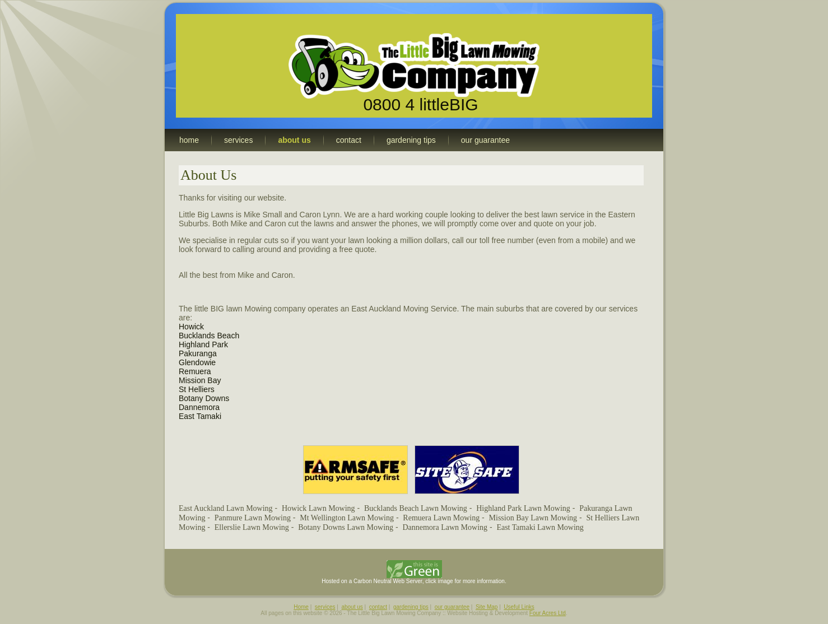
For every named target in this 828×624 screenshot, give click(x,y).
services (325, 607)
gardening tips (411, 607)
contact (378, 607)
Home (301, 607)
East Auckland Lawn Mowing (226, 508)
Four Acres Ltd (547, 613)
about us (351, 607)
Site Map (486, 607)
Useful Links (519, 607)
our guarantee (452, 607)
